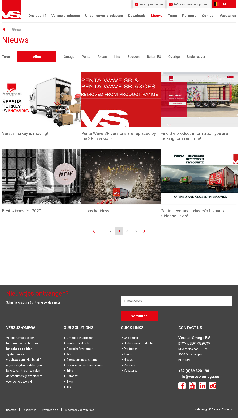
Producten (129, 348)
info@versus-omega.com (188, 4)
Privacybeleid (50, 409)
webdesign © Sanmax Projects (213, 409)
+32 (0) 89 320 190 (149, 4)
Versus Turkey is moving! (25, 133)
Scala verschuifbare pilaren (83, 365)
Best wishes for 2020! (22, 210)
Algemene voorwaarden (79, 409)
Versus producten (65, 16)
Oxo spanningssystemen (81, 359)
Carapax (71, 376)
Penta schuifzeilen (77, 343)
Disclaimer (29, 409)
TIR (67, 387)
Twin (68, 381)
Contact (208, 16)
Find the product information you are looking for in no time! (194, 136)
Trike (68, 370)
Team (172, 16)
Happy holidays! (95, 210)
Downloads (137, 16)
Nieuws (156, 16)
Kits (67, 354)
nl (223, 4)
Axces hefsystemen (78, 348)
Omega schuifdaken (78, 337)
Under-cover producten (104, 16)
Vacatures (228, 16)
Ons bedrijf (37, 16)
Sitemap (11, 409)
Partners (189, 16)
